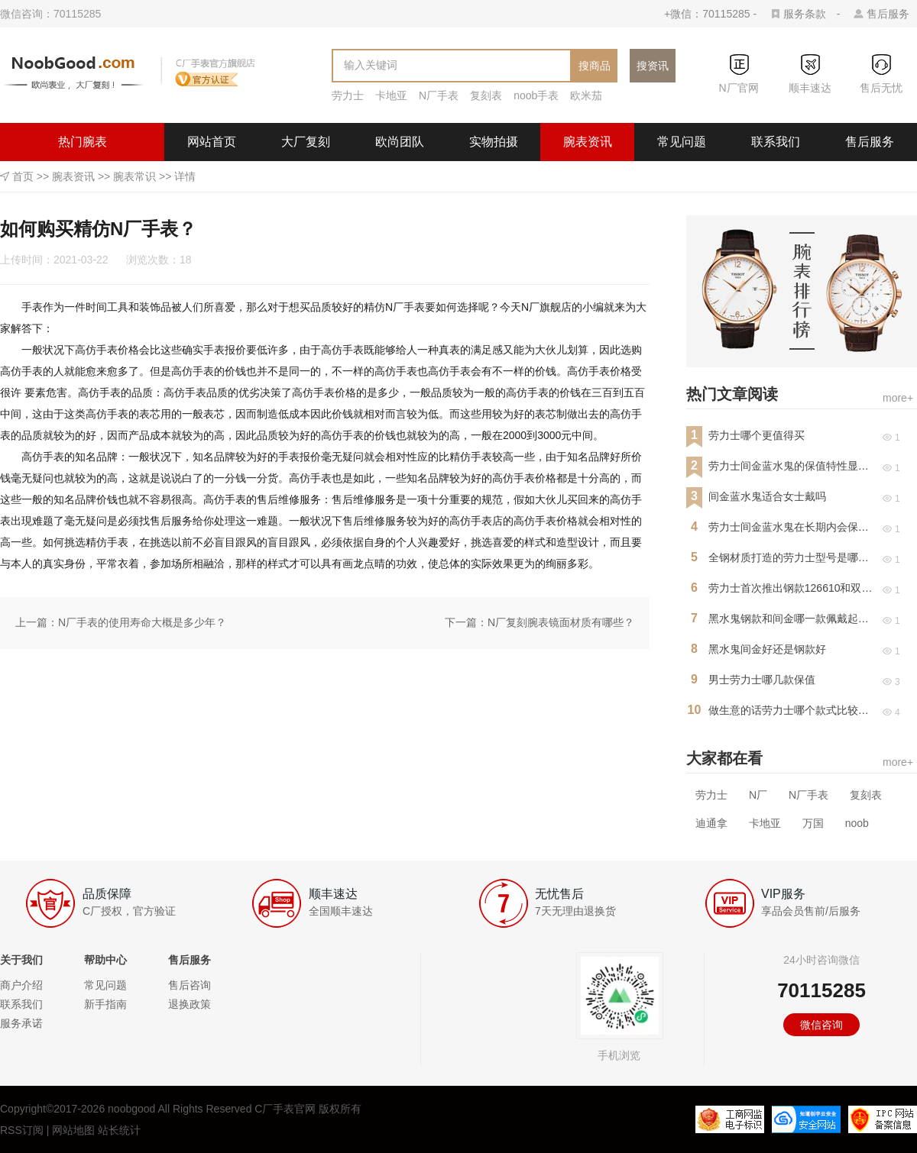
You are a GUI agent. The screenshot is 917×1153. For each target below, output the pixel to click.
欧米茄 (586, 95)
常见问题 (681, 141)
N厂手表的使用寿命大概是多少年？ (142, 622)
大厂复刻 (305, 141)
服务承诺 (21, 1023)
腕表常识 (134, 176)
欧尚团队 (399, 141)
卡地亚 (391, 95)
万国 (813, 823)
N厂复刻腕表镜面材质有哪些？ (561, 622)
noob (857, 823)
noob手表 (536, 95)
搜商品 (594, 66)
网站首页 (211, 141)
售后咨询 (189, 985)
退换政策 (189, 1004)
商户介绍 (21, 985)
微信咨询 (821, 1025)
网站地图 (73, 1130)
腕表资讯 (587, 141)
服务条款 (804, 14)
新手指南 (105, 1004)
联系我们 (775, 141)
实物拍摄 (493, 141)
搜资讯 (653, 66)
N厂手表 (438, 95)
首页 (23, 176)
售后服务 (888, 14)
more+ (898, 398)
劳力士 (348, 95)
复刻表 (486, 95)
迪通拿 (711, 823)
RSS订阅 (22, 1130)
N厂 (758, 795)
